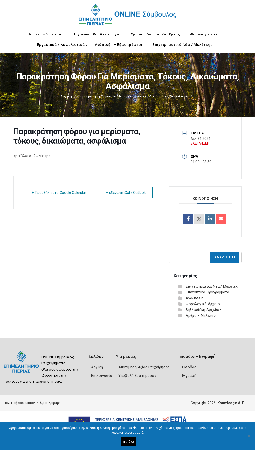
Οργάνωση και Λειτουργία (97, 34)
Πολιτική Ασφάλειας (19, 403)
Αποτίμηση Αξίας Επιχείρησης (144, 367)
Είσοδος (189, 367)
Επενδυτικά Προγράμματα (207, 292)
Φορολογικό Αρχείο (203, 304)
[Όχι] (248, 438)
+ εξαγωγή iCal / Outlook (126, 192)
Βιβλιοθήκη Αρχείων (203, 310)
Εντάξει (128, 441)
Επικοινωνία (101, 375)
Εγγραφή (189, 375)
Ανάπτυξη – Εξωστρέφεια (120, 45)
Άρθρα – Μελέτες (201, 315)
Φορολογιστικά (205, 34)
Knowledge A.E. (231, 403)
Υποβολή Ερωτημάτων (137, 375)
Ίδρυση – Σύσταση (47, 34)
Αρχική (66, 96)
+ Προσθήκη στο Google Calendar (59, 192)
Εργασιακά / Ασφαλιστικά (62, 45)
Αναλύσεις (195, 298)
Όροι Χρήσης (50, 403)
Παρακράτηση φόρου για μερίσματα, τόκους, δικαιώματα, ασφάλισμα (133, 96)
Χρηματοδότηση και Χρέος (157, 34)
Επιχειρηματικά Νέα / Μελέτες (182, 45)
